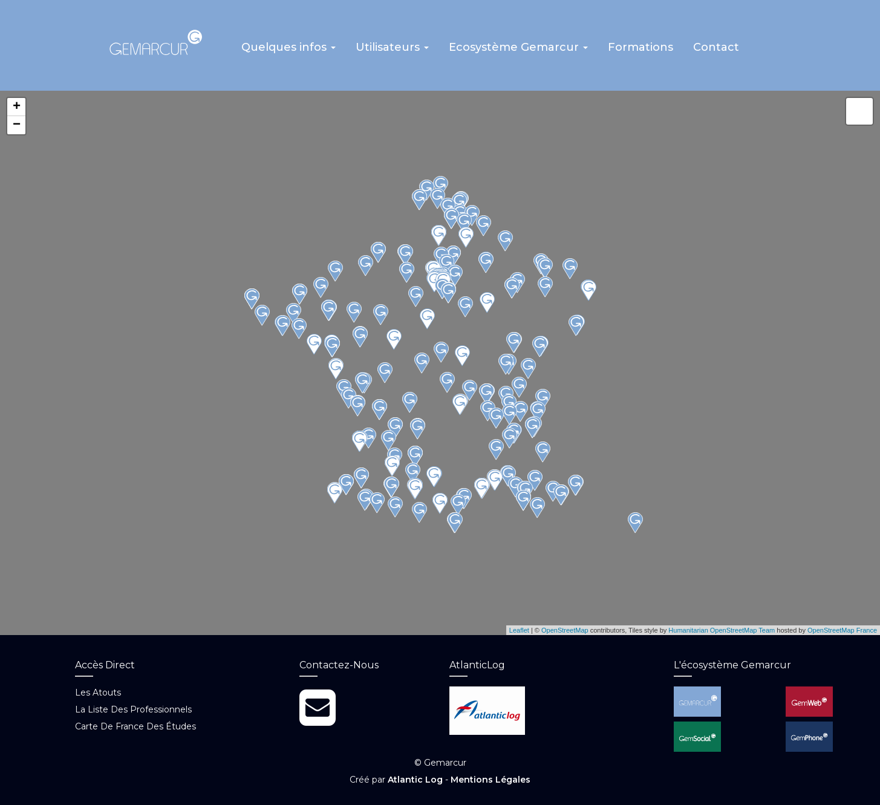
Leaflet (519, 630)
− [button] (17, 126)
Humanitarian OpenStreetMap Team (721, 630)
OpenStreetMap (564, 630)
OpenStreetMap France (842, 630)
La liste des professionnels (133, 709)
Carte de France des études (135, 726)
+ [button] (17, 108)
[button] (289, 51)
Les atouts (98, 692)
